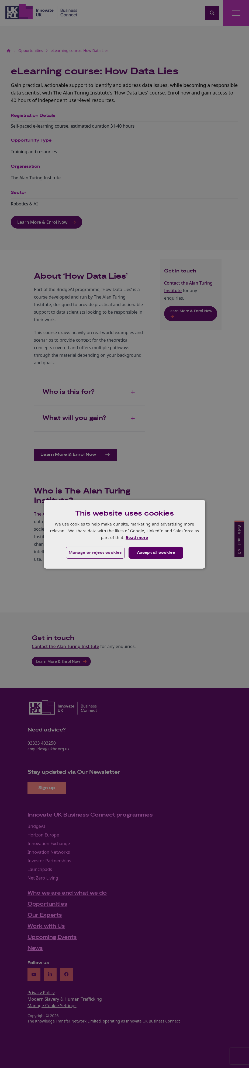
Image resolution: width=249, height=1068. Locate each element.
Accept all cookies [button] (156, 552)
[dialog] (124, 533)
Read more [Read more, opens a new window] (137, 537)
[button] (95, 553)
